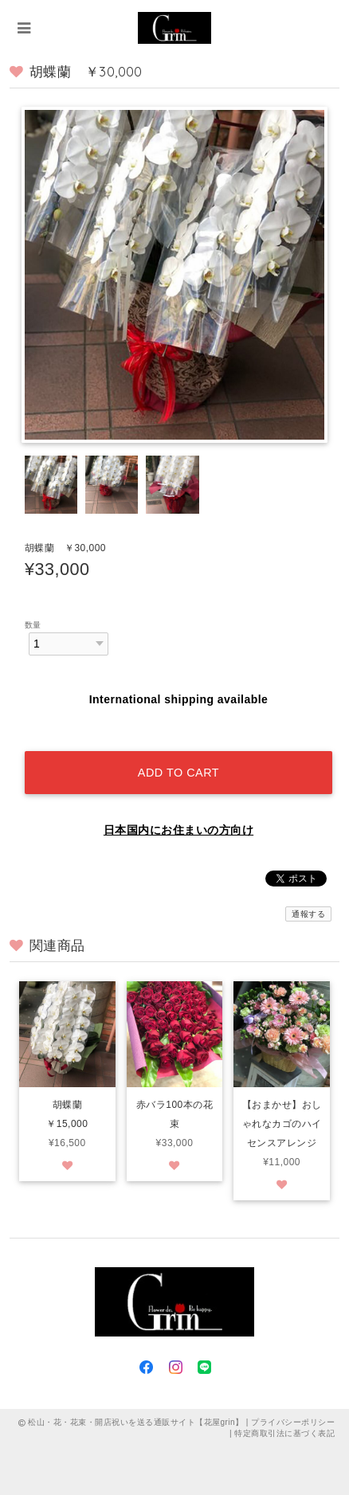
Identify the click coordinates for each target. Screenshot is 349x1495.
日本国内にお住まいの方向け (178, 830)
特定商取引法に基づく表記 (284, 1433)
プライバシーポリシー (293, 1422)
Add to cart (178, 772)
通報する (308, 914)
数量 (33, 624)
